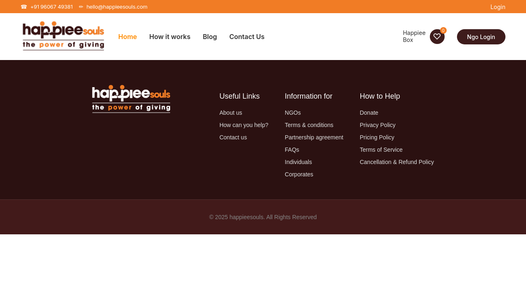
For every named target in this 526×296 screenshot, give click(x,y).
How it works (169, 36)
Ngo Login (481, 36)
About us (230, 112)
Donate (369, 112)
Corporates (299, 174)
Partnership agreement (314, 137)
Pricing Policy (377, 137)
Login (497, 6)
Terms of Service (381, 149)
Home (127, 36)
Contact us (233, 137)
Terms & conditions (309, 125)
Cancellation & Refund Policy (397, 162)
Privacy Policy (377, 125)
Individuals (298, 162)
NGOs (293, 112)
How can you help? (243, 125)
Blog (210, 36)
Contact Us (247, 36)
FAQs (292, 149)
